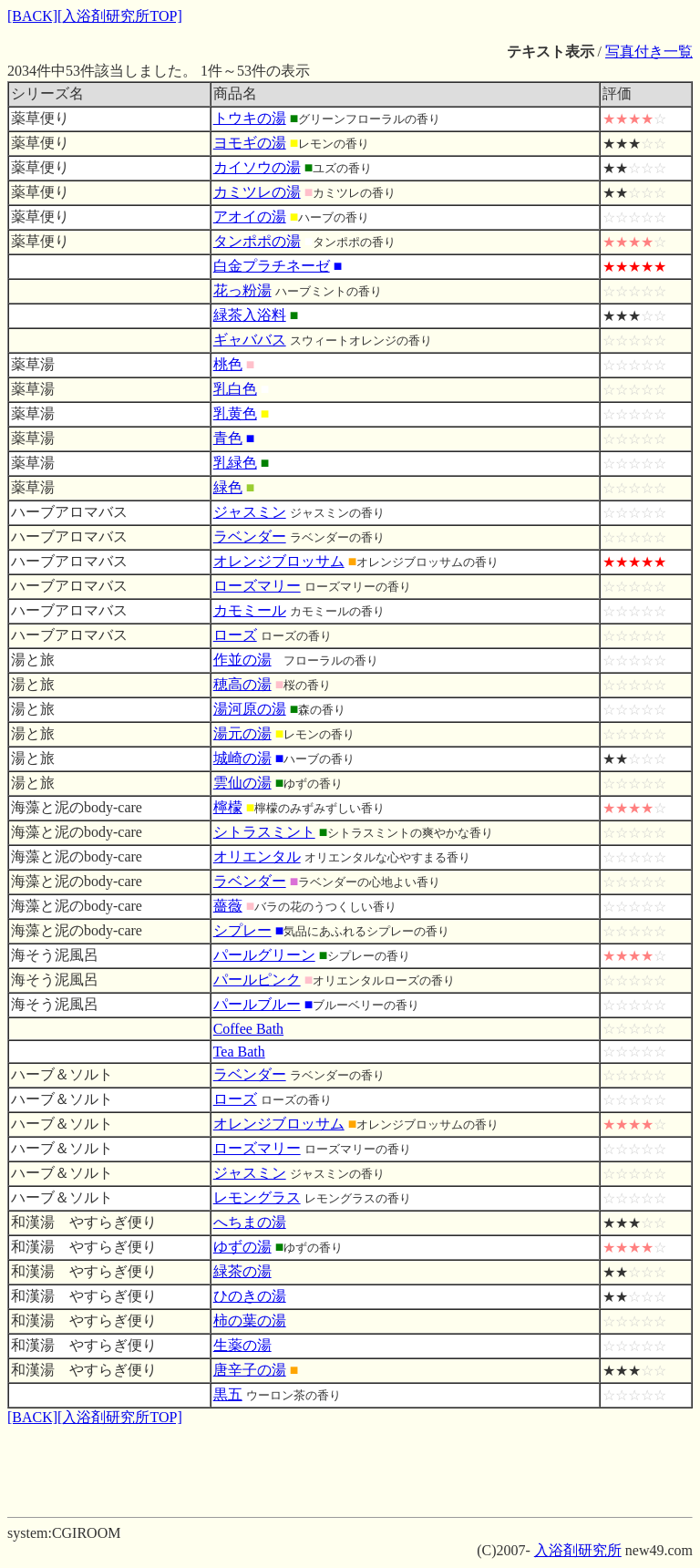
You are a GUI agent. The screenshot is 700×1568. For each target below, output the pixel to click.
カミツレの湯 (257, 192)
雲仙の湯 (242, 782)
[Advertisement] (350, 1469)
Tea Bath (239, 1051)
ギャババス (249, 339)
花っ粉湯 (242, 290)
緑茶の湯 (242, 1271)
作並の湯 (242, 659)
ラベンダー (249, 536)
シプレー (242, 930)
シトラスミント (264, 832)
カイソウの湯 (257, 167)
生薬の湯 (242, 1345)
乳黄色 (235, 413)
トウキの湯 (249, 118)
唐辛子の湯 (249, 1369)
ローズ (235, 635)
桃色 (227, 364)
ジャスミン (249, 512)
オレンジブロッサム (279, 561)
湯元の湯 (242, 733)
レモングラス (257, 1197)
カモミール (249, 610)
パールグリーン (264, 955)
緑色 (227, 487)
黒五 (227, 1394)
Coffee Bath (248, 1029)
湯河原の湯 (249, 709)
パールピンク (257, 979)
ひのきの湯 (249, 1296)
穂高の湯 (242, 684)
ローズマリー (257, 585)
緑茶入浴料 (249, 315)
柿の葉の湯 (249, 1320)
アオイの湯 (249, 216)
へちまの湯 (249, 1222)
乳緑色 (235, 462)
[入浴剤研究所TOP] (119, 16)
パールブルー (257, 1004)
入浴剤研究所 (578, 1550)
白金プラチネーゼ (271, 265)
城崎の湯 (242, 758)
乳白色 (235, 389)
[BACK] (32, 16)
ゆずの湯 (242, 1246)
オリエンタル (257, 856)
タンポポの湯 (257, 241)
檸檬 (227, 807)
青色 (227, 438)
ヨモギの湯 (249, 142)
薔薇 (227, 905)
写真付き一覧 (649, 51)
